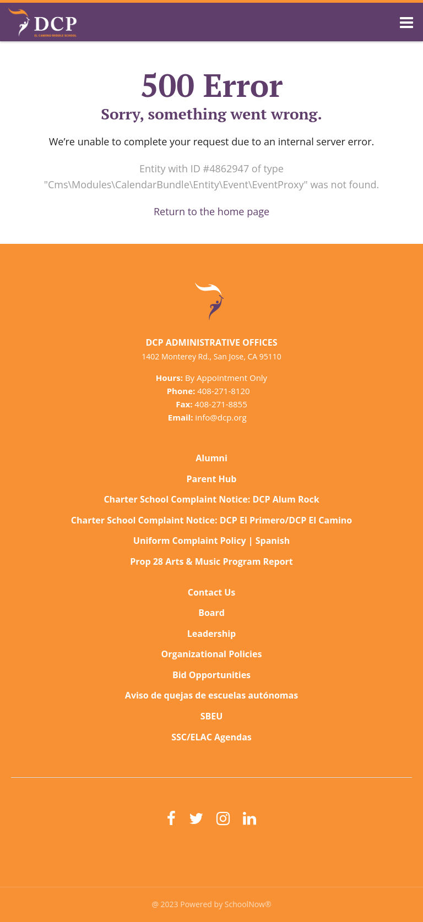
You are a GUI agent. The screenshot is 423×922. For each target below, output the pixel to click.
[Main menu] (406, 22)
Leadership (211, 634)
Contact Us (212, 592)
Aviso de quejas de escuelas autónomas (211, 695)
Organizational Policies (211, 654)
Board (211, 613)
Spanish (273, 540)
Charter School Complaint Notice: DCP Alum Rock (211, 499)
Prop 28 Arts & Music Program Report (211, 561)
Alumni (211, 458)
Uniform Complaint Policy (189, 540)
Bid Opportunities (211, 675)
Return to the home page (211, 211)
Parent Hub (212, 479)
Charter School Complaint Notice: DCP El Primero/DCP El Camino (211, 520)
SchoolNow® (248, 904)
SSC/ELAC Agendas (211, 737)
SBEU (211, 716)
